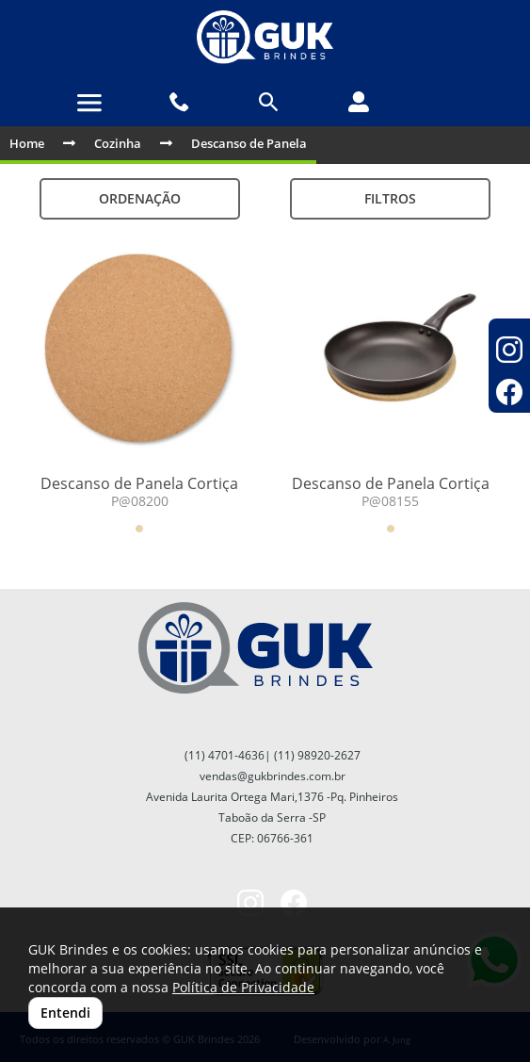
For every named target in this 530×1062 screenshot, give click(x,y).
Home (26, 143)
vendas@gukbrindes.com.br (272, 776)
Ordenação (140, 198)
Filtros (390, 198)
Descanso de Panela (249, 143)
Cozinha (117, 143)
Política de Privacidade (243, 987)
